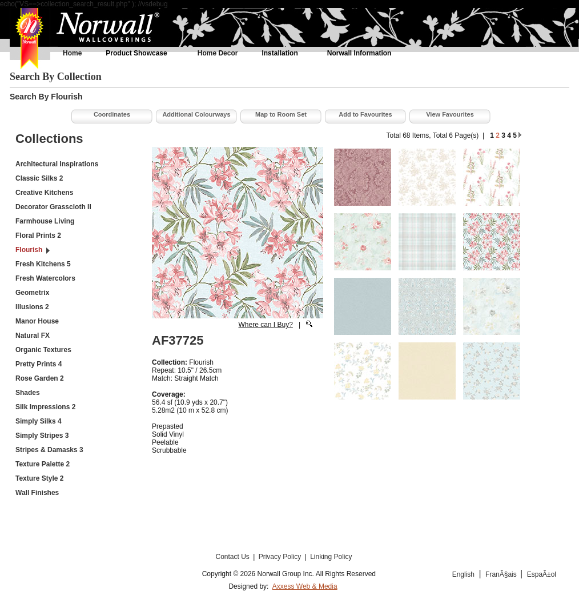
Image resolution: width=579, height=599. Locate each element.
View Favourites (450, 114)
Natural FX (32, 336)
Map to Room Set (281, 114)
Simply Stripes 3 (42, 436)
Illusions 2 (32, 307)
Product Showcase (136, 53)
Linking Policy (331, 557)
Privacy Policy (281, 557)
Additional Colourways (196, 114)
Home (72, 53)
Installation (279, 53)
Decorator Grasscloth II (53, 207)
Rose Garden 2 (39, 378)
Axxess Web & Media (304, 586)
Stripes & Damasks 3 (49, 450)
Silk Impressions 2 (45, 407)
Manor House (37, 321)
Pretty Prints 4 (38, 364)
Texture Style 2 (39, 478)
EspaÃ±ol (541, 574)
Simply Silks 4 (38, 421)
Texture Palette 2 (42, 464)
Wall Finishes (37, 493)
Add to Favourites (365, 114)
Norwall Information (359, 53)
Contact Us (233, 557)
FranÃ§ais (501, 574)
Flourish (28, 250)
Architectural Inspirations (56, 164)
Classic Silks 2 (39, 178)
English (463, 574)
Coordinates (112, 114)
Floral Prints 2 (38, 235)
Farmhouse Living (44, 221)
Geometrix (32, 293)
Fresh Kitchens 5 (43, 264)
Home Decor (218, 53)
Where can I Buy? (265, 325)
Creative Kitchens (44, 193)
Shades (27, 393)
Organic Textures (43, 350)
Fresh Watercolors (45, 278)
